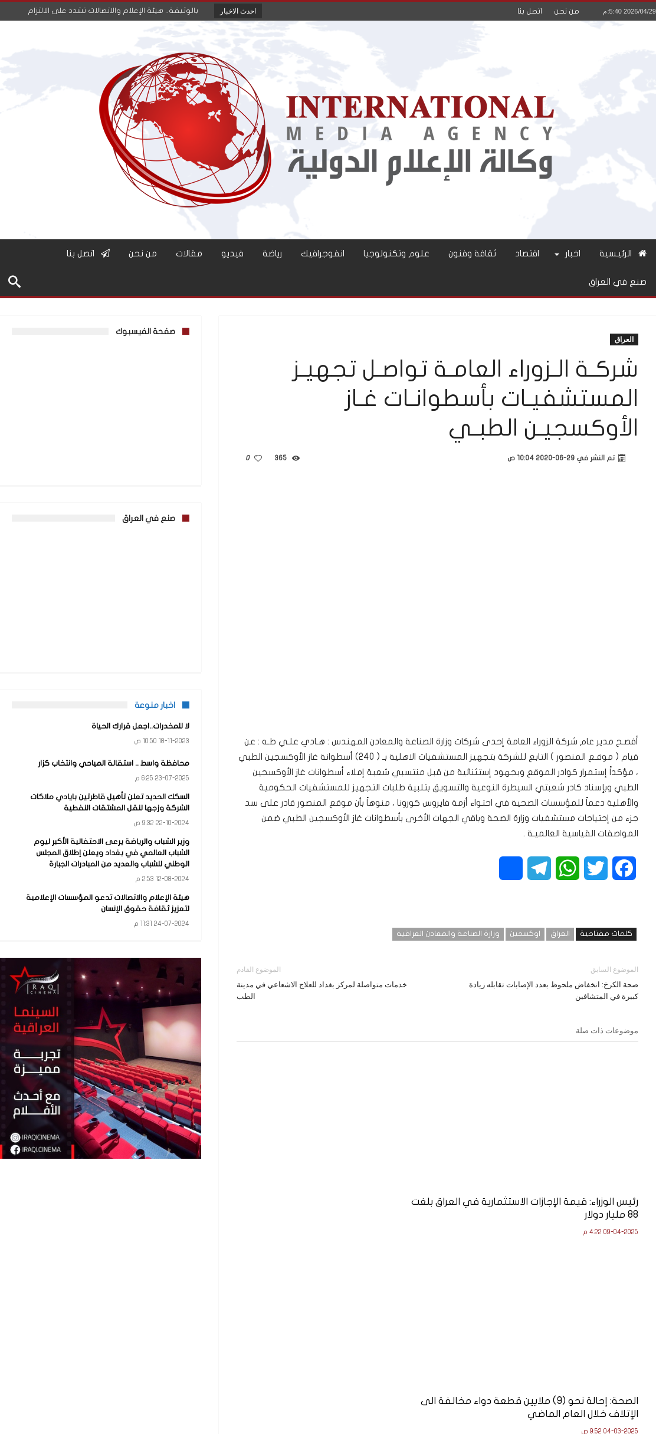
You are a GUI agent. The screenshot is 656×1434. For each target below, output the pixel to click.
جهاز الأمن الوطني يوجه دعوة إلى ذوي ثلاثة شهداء (303, 1164)
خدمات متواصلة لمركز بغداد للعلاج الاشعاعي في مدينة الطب (328, 982)
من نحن (566, 11)
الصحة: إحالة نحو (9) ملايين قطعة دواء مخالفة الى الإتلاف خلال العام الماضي (443, 1171)
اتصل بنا (529, 11)
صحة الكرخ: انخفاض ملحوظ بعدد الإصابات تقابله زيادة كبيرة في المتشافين (546, 982)
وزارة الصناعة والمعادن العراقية (448, 933)
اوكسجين (525, 933)
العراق (624, 339)
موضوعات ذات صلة (607, 1030)
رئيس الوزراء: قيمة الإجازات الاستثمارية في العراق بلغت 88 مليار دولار (579, 1171)
